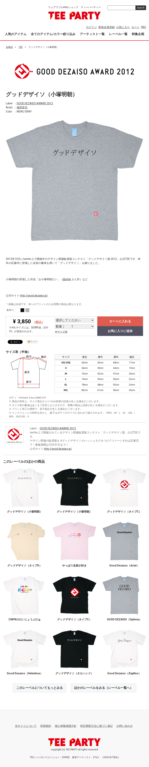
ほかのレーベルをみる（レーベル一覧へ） (103, 687)
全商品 (9, 47)
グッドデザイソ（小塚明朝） (24, 511)
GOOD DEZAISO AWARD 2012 (35, 103)
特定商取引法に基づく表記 (96, 725)
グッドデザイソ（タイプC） (124, 511)
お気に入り (123, 27)
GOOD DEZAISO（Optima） (124, 619)
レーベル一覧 (118, 34)
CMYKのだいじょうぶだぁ (25, 619)
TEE (21, 47)
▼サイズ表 (61, 331)
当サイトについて (26, 725)
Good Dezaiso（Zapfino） (124, 673)
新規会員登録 (106, 27)
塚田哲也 (22, 107)
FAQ (143, 27)
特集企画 (138, 34)
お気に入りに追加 (120, 331)
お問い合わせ (124, 725)
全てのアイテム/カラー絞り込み (53, 34)
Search (141, 7)
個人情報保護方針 (66, 725)
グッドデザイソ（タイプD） (24, 565)
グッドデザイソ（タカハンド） (74, 673)
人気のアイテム (16, 34)
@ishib (67, 279)
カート (135, 27)
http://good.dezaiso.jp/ (34, 295)
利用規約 (45, 725)
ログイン (91, 27)
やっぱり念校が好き (74, 565)
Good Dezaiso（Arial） (124, 565)
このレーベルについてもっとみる (39, 687)
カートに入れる (120, 321)
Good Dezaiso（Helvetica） (25, 673)
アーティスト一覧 (92, 34)
